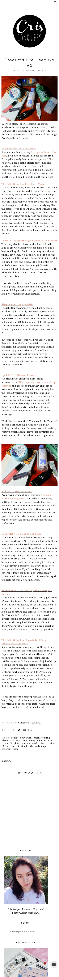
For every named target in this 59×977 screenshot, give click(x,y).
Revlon (6, 746)
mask (35, 743)
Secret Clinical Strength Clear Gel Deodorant (29, 240)
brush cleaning (42, 737)
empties (41, 740)
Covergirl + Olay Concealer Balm (21, 533)
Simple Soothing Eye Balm (17, 304)
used (15, 748)
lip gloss (14, 743)
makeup (25, 743)
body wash (26, 737)
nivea (43, 743)
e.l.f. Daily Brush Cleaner (16, 491)
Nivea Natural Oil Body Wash (18, 148)
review (51, 743)
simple (24, 746)
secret (15, 746)
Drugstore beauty (25, 740)
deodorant (8, 740)
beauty (14, 737)
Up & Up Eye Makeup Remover (19, 375)
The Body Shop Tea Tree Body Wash (22, 184)
